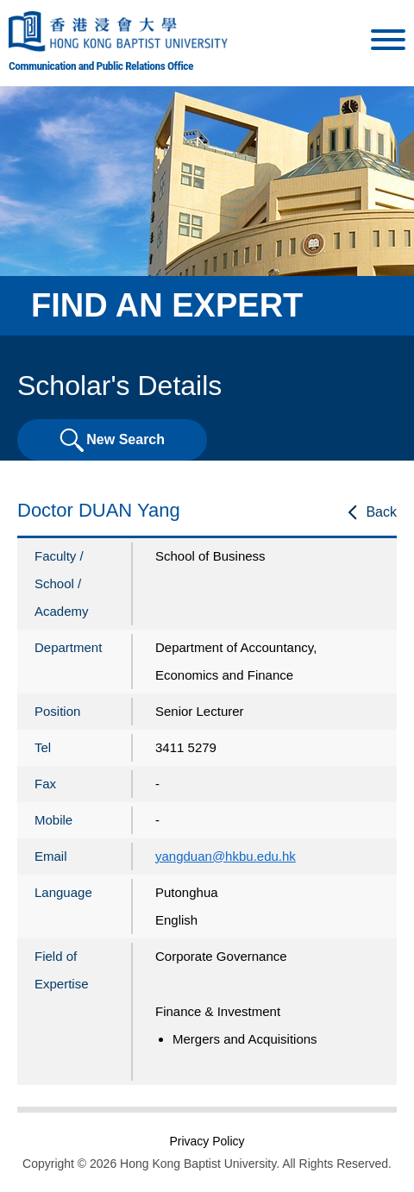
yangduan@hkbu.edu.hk (225, 856)
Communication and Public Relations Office (101, 65)
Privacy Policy (206, 1141)
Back (381, 512)
